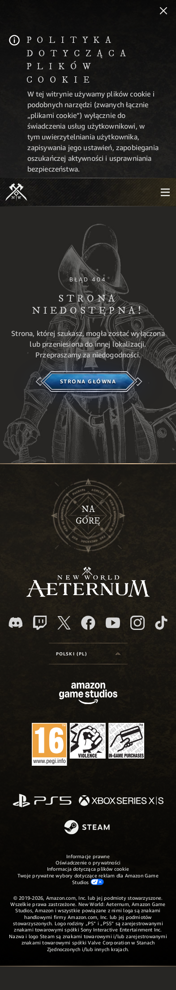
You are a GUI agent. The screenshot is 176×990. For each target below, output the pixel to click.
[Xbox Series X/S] (121, 801)
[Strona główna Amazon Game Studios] (88, 694)
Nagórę (88, 515)
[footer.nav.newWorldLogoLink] (88, 594)
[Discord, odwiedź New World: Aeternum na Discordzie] (16, 622)
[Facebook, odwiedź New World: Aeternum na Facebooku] (88, 623)
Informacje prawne (88, 856)
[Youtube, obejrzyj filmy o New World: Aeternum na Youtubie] (113, 623)
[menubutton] (165, 192)
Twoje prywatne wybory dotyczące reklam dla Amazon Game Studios (88, 879)
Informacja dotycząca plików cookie (88, 869)
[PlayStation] (42, 801)
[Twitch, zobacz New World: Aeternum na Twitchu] (40, 623)
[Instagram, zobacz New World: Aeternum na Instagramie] (137, 623)
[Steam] (88, 827)
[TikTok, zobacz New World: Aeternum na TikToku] (161, 623)
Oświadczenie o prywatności (88, 862)
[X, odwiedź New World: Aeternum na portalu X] (64, 622)
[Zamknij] (163, 11)
